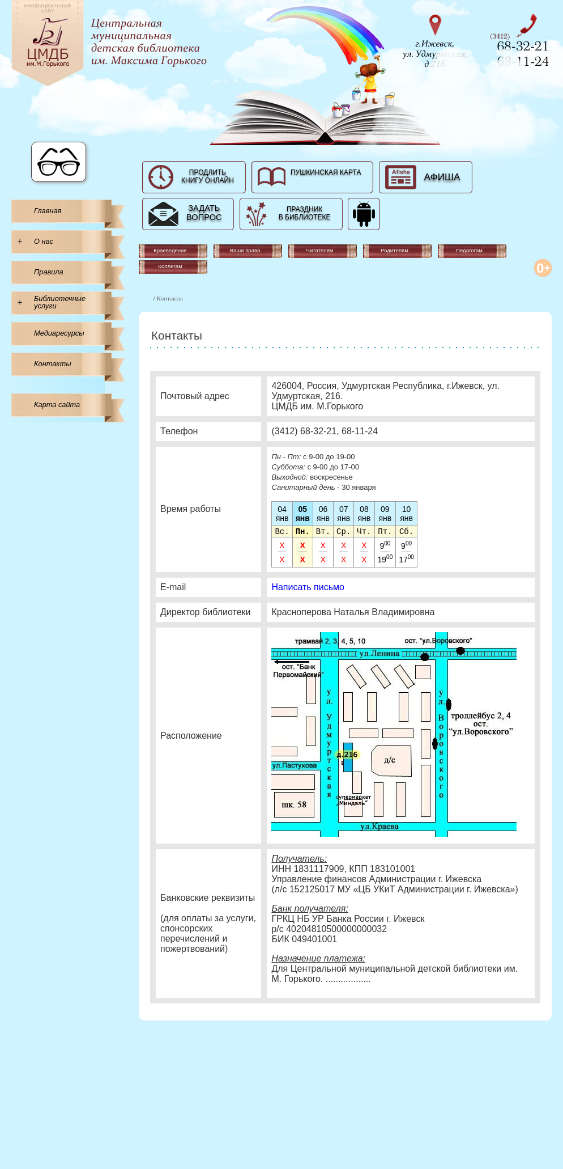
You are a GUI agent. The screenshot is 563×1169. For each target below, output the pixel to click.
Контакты (52, 363)
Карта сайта (57, 404)
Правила (48, 272)
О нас (43, 241)
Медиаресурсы (59, 333)
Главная (47, 210)
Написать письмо (307, 588)
